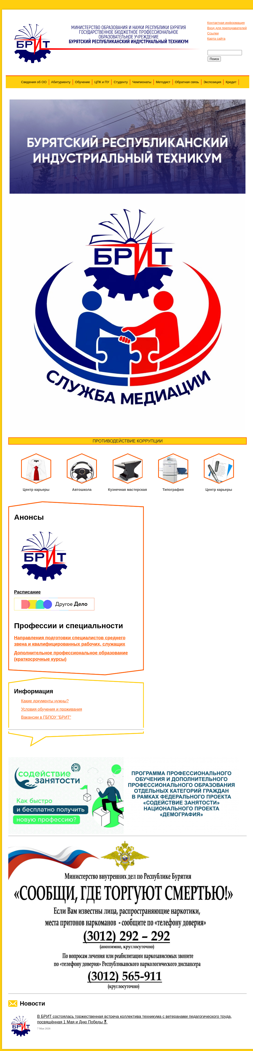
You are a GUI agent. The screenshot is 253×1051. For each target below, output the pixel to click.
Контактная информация (225, 23)
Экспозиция (212, 82)
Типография (173, 490)
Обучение (82, 82)
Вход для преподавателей (227, 28)
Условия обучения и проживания (51, 709)
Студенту (121, 82)
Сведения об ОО (34, 82)
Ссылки (213, 33)
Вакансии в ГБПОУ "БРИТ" (46, 717)
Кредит (231, 82)
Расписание (27, 592)
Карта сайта (216, 38)
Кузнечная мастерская (127, 490)
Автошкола (81, 490)
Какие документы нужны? (45, 701)
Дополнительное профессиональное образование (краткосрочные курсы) (71, 656)
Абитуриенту (61, 82)
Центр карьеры (36, 490)
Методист (163, 82)
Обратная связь (187, 82)
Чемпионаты (141, 82)
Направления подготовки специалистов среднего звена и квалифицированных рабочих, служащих (69, 641)
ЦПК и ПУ (101, 82)
